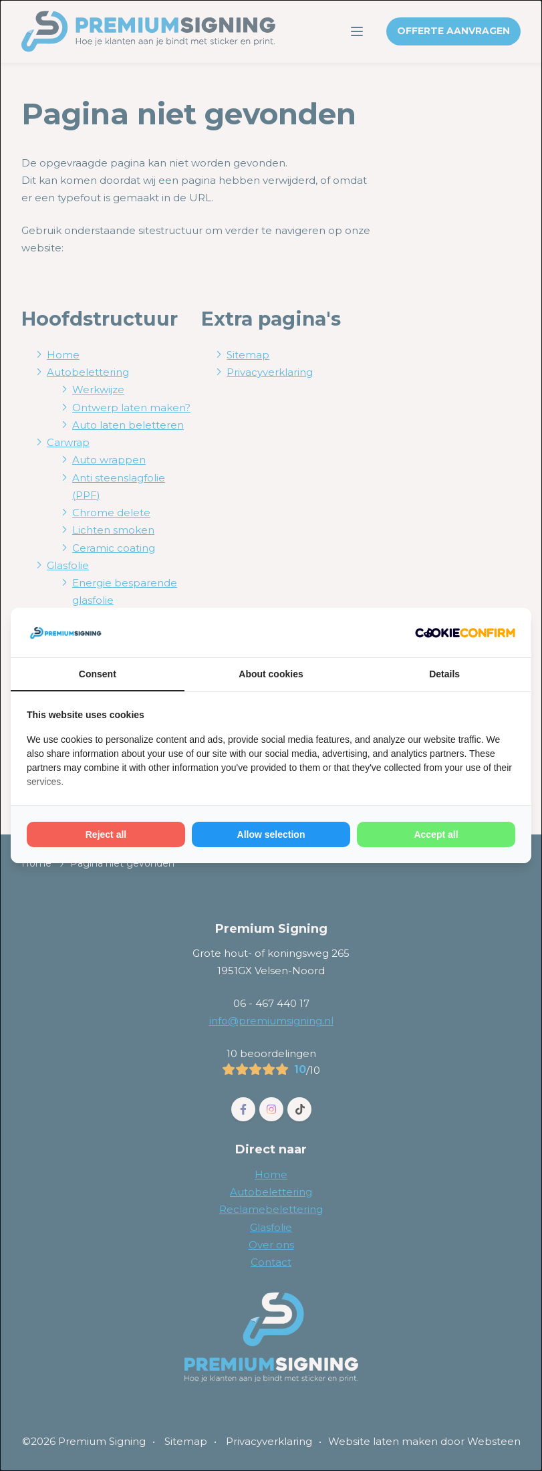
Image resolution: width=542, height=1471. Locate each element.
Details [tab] (444, 674)
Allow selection (271, 834)
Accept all (436, 834)
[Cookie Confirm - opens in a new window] (465, 632)
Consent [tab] (97, 674)
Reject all (106, 834)
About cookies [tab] (271, 674)
